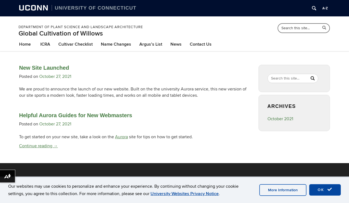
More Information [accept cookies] (283, 190)
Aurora (121, 137)
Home (25, 44)
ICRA (45, 44)
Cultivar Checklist (75, 44)
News (176, 44)
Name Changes (116, 44)
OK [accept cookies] (325, 189)
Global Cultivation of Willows (61, 33)
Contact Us (201, 44)
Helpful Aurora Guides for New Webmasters (75, 115)
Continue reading (38, 146)
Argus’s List (150, 44)
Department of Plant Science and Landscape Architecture (81, 27)
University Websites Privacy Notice (185, 193)
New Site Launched (44, 68)
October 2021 (280, 119)
